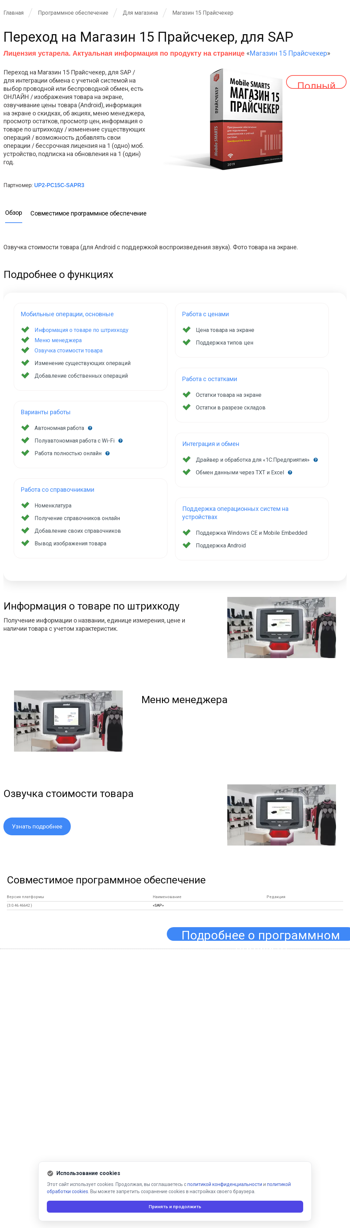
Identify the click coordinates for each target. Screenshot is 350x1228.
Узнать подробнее (38, 826)
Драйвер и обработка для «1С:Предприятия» (253, 460)
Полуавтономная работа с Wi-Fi (75, 440)
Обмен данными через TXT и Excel (240, 472)
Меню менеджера (58, 340)
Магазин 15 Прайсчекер (288, 53)
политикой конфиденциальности (224, 1184)
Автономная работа (60, 428)
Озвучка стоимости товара (69, 350)
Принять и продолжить (175, 1206)
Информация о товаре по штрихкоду (82, 330)
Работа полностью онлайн (69, 453)
